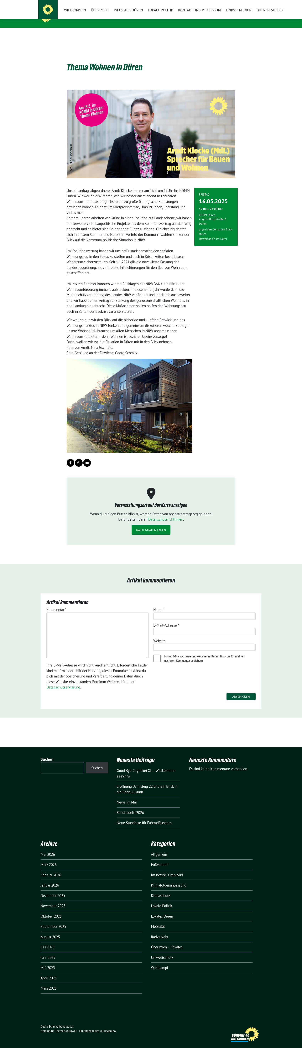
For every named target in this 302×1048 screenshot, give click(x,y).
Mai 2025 (48, 961)
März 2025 (49, 982)
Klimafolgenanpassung (168, 879)
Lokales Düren (162, 910)
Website (159, 635)
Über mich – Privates (167, 941)
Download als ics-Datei (213, 233)
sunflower (70, 1025)
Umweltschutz (162, 951)
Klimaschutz (160, 889)
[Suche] (249, 3)
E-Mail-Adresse (166, 619)
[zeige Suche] (254, 3)
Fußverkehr (160, 858)
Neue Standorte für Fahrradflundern (144, 816)
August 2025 (50, 931)
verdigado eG (108, 1025)
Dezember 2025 (53, 889)
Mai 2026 (48, 848)
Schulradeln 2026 (130, 806)
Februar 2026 (51, 869)
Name (159, 603)
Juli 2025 (48, 941)
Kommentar (56, 603)
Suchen (47, 753)
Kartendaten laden (151, 524)
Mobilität (158, 920)
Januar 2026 (50, 879)
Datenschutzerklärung (63, 681)
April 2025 (49, 972)
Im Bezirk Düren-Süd (167, 869)
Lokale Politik (161, 900)
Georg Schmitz (69, 17)
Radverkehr (159, 931)
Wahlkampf (159, 961)
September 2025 (53, 920)
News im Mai (127, 796)
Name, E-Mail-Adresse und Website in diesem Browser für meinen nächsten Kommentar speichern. (204, 653)
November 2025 (53, 900)
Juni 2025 (48, 951)
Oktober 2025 (51, 910)
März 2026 (49, 858)
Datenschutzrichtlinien (165, 513)
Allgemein (159, 848)
